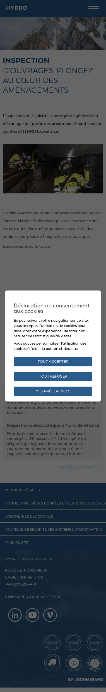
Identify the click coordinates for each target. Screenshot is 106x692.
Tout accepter (53, 361)
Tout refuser (53, 376)
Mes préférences (53, 391)
